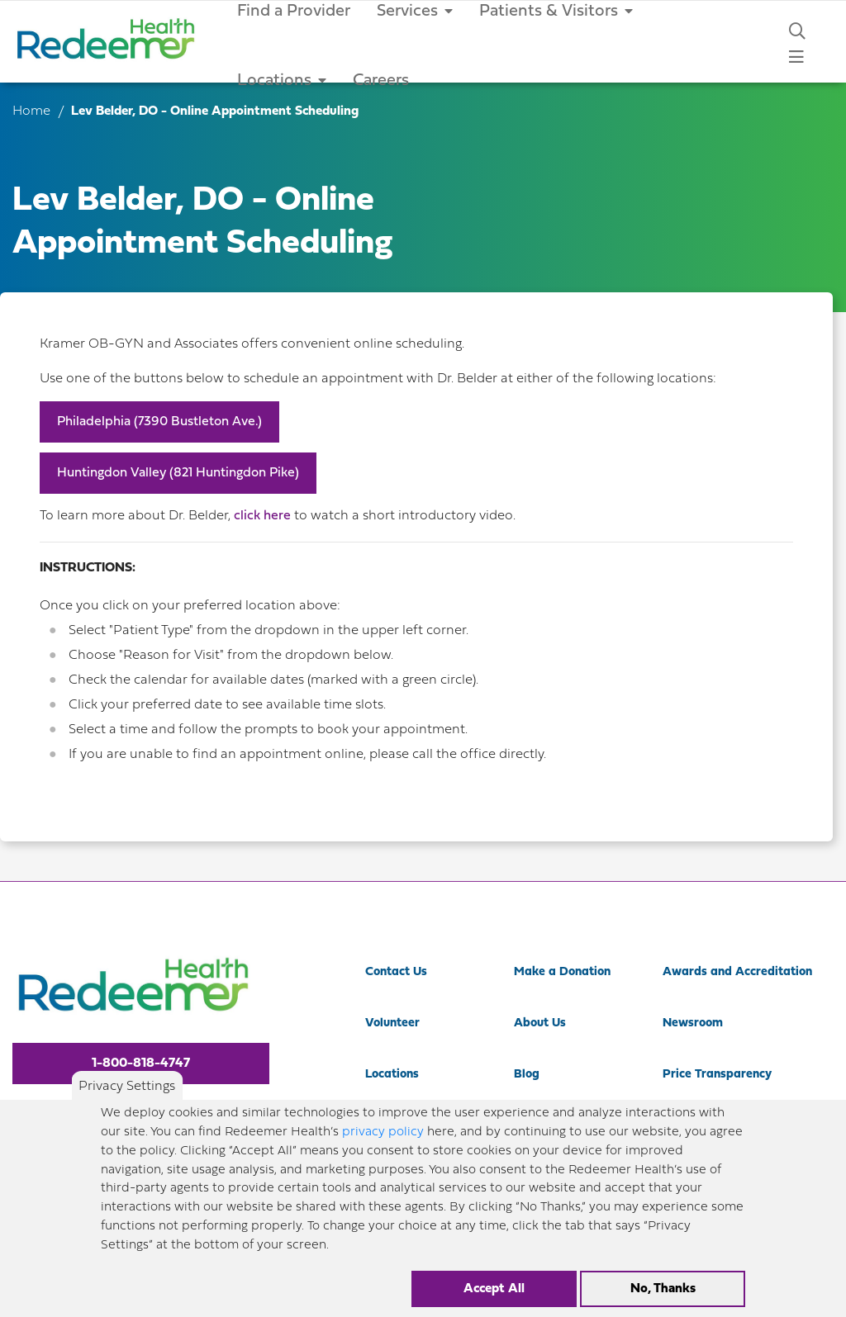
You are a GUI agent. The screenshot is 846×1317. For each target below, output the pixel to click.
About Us (540, 1023)
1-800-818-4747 (141, 1063)
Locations (281, 81)
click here (264, 516)
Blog (526, 1074)
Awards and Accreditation (737, 972)
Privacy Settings (126, 1097)
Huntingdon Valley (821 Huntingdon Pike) (178, 473)
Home (31, 111)
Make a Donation (562, 972)
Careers (381, 81)
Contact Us (396, 972)
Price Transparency (717, 1074)
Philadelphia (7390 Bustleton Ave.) (159, 422)
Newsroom (693, 1023)
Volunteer (392, 1023)
